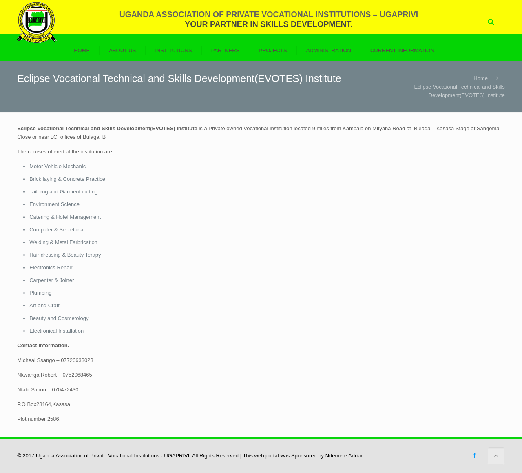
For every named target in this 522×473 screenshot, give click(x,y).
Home (480, 78)
